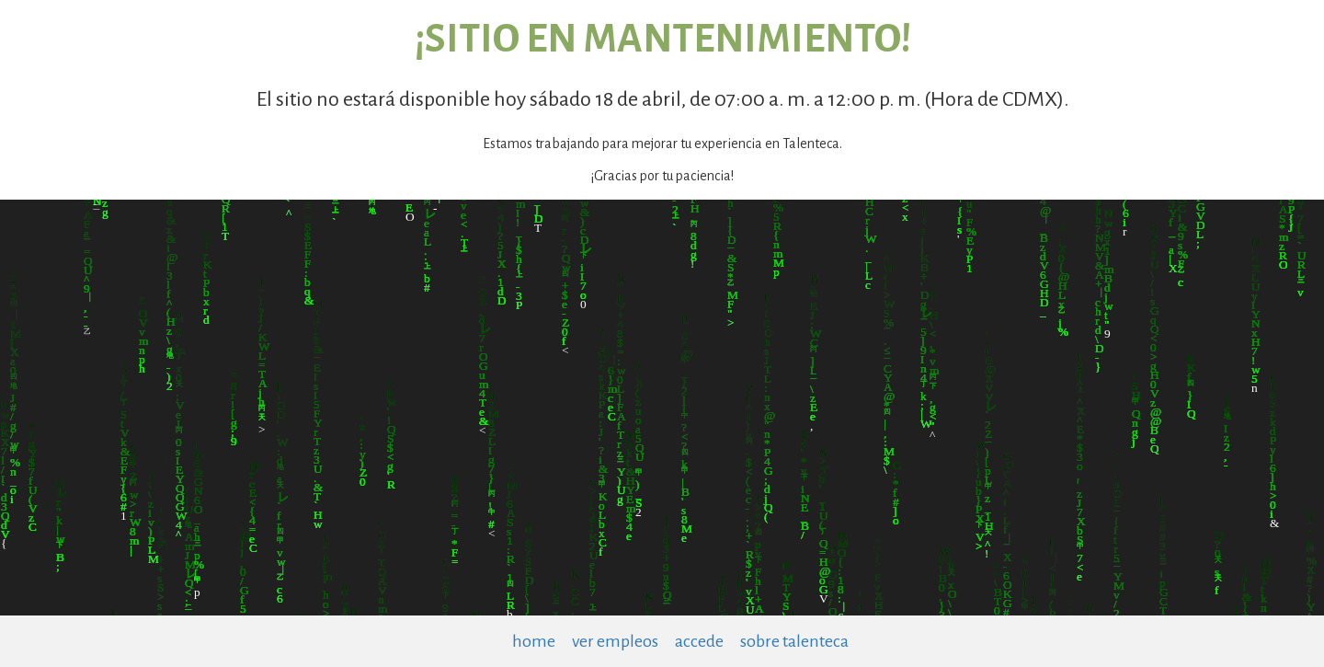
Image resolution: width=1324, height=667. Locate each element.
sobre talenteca (794, 641)
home (533, 641)
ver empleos (615, 641)
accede (699, 641)
